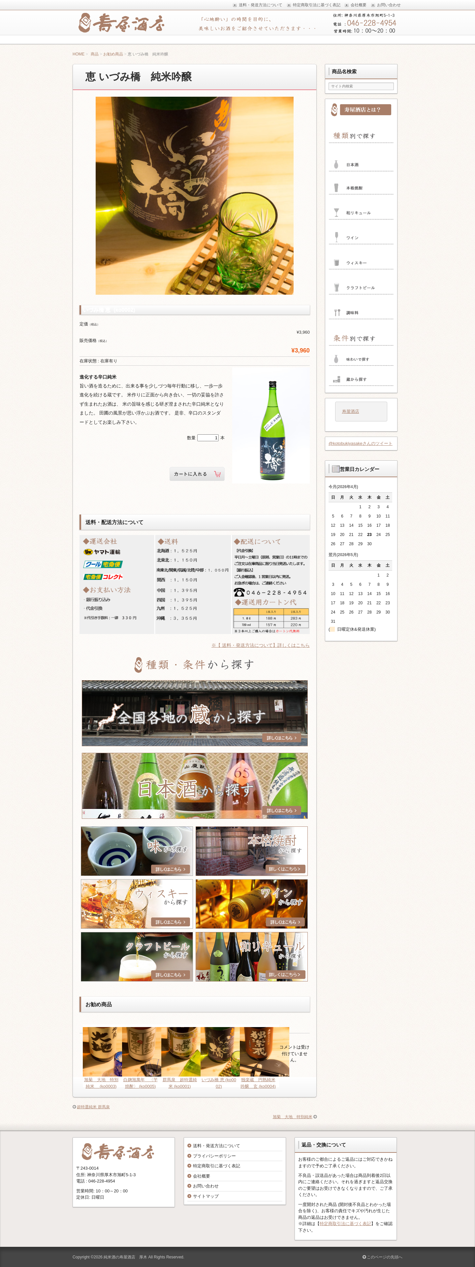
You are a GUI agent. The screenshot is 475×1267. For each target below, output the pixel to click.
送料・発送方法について (216, 1145)
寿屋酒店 (350, 411)
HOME (78, 54)
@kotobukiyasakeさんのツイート (361, 443)
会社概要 (201, 1176)
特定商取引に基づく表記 (216, 1165)
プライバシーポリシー (214, 1155)
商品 (95, 54)
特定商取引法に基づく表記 (345, 1223)
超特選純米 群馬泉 (93, 1107)
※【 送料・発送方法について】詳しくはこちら (260, 645)
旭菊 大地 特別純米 (292, 1117)
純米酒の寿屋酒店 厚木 (125, 1257)
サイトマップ (206, 1196)
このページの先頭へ (382, 1257)
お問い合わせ (206, 1186)
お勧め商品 (113, 54)
